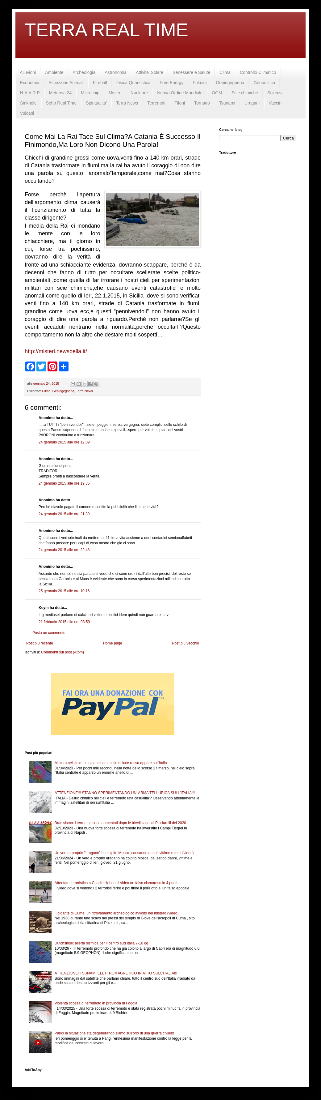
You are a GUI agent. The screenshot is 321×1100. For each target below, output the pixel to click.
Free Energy (171, 82)
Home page (112, 643)
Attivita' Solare (149, 72)
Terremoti (156, 103)
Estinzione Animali (66, 82)
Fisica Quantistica (133, 82)
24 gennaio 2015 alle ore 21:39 (64, 514)
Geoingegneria (230, 82)
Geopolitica (264, 82)
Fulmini (199, 82)
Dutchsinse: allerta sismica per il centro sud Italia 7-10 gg (101, 943)
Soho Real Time (61, 103)
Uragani (252, 103)
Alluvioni (28, 72)
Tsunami (227, 103)
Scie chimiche (244, 92)
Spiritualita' (96, 103)
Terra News (127, 103)
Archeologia (84, 72)
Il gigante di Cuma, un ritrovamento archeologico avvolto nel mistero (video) (117, 913)
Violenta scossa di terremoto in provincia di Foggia (96, 1003)
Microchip (90, 92)
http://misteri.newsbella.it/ (56, 351)
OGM (217, 92)
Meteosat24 (60, 92)
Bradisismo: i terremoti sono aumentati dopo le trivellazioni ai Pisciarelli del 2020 (120, 823)
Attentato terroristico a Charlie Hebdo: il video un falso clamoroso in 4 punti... (118, 883)
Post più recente (39, 643)
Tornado (202, 103)
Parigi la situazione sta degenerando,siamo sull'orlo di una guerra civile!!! (114, 1033)
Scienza (275, 92)
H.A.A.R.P (30, 92)
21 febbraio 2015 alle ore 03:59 (64, 622)
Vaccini (275, 103)
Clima (225, 72)
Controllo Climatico (258, 72)
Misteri (115, 92)
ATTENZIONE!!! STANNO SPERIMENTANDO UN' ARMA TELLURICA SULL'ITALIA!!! (125, 793)
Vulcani (27, 113)
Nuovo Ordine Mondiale (179, 92)
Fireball (100, 82)
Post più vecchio (185, 643)
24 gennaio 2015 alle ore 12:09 (64, 442)
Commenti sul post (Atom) (62, 652)
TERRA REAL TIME (106, 29)
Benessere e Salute (191, 72)
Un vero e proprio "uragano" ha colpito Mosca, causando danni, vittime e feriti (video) (124, 853)
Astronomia (116, 72)
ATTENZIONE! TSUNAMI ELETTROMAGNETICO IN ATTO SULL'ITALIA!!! (116, 973)
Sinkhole (28, 103)
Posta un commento (48, 633)
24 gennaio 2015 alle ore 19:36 (64, 483)
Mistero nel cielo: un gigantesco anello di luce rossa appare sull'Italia (111, 763)
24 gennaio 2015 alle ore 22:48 (64, 550)
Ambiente (54, 72)
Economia (29, 82)
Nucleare (139, 92)
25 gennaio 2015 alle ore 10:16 (64, 591)
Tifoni (180, 103)
